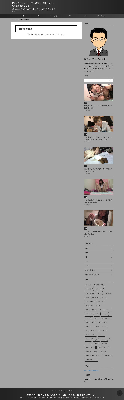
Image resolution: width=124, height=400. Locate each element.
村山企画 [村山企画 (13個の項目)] (88, 348)
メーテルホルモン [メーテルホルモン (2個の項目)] (91, 332)
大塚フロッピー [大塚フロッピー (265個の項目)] (90, 344)
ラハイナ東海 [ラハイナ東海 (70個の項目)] (89, 336)
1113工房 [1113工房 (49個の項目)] (88, 282)
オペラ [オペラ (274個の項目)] (98, 302)
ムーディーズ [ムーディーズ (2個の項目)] (102, 327)
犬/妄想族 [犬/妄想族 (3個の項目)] (103, 348)
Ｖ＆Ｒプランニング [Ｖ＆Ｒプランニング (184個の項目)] (91, 357)
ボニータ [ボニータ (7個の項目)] (96, 323)
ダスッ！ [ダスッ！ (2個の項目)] (105, 311)
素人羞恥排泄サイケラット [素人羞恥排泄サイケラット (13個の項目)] (93, 353)
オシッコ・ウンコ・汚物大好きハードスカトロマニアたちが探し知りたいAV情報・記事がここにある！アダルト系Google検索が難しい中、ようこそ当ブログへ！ (62, 394)
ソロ (69, 16)
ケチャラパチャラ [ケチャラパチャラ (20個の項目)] (105, 307)
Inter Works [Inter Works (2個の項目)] (108, 290)
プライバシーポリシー (57, 387)
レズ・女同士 (54, 16)
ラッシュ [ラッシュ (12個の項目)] (101, 332)
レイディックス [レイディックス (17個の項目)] (100, 336)
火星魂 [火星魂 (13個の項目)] (96, 348)
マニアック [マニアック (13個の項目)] (105, 323)
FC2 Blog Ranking (90, 367)
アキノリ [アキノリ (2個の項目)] (100, 298)
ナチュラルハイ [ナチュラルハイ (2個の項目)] (106, 315)
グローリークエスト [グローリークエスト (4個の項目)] (91, 307)
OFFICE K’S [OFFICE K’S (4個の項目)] (95, 294)
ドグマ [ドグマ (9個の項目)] (97, 315)
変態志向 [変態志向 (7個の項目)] (104, 340)
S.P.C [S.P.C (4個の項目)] (103, 294)
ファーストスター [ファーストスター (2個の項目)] (91, 319)
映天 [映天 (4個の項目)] (109, 344)
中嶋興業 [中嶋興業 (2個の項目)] (96, 340)
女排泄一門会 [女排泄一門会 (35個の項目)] (101, 344)
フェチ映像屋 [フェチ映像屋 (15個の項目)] (102, 319)
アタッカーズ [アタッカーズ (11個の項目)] (89, 302)
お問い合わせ (101, 16)
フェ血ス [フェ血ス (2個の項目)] (88, 323)
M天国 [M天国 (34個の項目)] (87, 294)
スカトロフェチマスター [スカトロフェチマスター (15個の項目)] (92, 311)
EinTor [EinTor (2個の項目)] (100, 290)
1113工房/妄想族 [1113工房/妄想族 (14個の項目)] (99, 282)
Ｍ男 (23, 16)
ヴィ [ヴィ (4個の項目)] (109, 336)
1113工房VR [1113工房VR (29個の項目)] (89, 286)
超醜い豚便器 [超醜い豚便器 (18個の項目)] (107, 353)
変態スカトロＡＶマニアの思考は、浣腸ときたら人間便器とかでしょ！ (62, 392)
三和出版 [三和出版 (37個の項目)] (88, 340)
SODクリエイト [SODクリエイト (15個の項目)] (90, 298)
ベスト (85, 16)
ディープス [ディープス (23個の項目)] (89, 315)
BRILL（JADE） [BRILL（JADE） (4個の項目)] (90, 290)
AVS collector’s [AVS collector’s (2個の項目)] (100, 286)
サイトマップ (68, 387)
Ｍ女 (38, 16)
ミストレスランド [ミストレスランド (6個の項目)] (91, 327)
